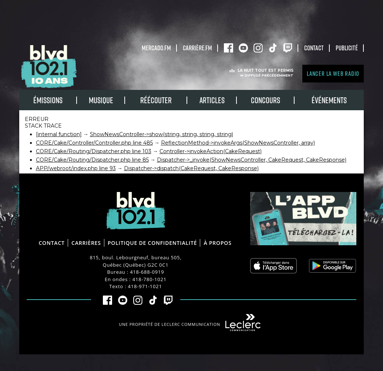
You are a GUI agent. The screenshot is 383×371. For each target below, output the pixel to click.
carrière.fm (197, 48)
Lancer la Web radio (333, 73)
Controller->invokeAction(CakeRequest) (210, 151)
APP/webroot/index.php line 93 (76, 168)
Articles (212, 100)
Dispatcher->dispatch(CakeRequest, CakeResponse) (191, 168)
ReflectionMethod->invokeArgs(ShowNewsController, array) (238, 142)
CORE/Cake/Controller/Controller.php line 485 (94, 142)
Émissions (48, 100)
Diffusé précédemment (269, 75)
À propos (217, 242)
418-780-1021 (149, 279)
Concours (265, 100)
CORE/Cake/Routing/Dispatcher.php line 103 (93, 151)
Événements (329, 100)
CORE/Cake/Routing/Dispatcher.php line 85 (92, 159)
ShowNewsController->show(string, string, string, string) (161, 134)
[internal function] (59, 134)
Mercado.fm (156, 48)
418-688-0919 (147, 272)
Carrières (86, 242)
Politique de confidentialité (152, 242)
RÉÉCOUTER (156, 100)
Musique (101, 100)
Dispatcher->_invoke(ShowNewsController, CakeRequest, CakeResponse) (251, 159)
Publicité (347, 48)
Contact (314, 48)
